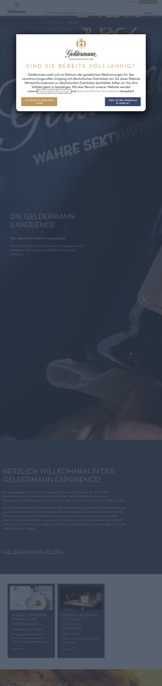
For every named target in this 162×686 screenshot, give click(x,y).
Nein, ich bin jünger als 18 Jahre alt (123, 101)
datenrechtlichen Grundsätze (98, 91)
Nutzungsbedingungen (54, 91)
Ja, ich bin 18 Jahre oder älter (39, 101)
